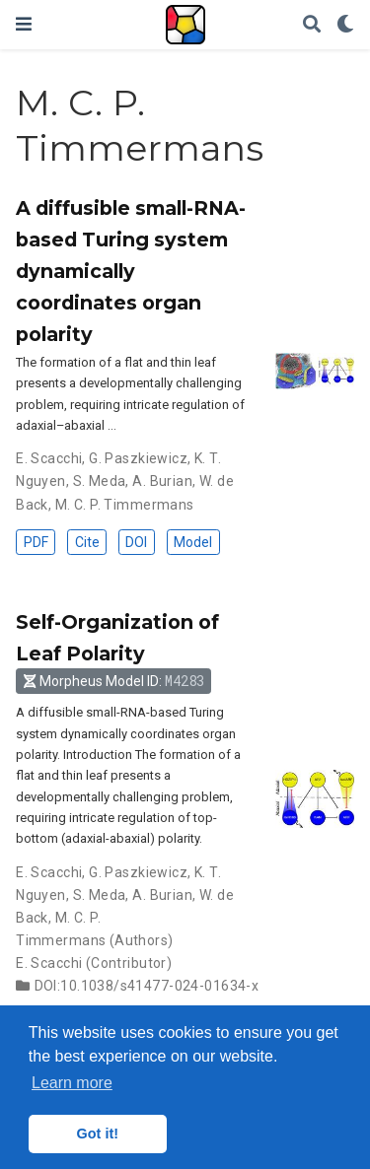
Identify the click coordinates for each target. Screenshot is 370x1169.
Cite (87, 542)
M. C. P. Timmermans (124, 505)
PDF (36, 542)
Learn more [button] (72, 1082)
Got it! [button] (97, 1133)
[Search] (312, 25)
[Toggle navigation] (24, 24)
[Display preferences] (345, 25)
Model (193, 542)
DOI (136, 542)
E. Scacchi (49, 458)
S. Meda (99, 481)
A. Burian (162, 481)
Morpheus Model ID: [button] (114, 680)
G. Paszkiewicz (138, 458)
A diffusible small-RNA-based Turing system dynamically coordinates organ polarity (131, 271)
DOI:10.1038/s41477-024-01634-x (147, 986)
